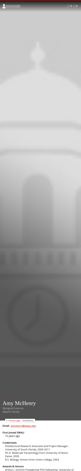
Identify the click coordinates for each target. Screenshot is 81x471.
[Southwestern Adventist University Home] (12, 5)
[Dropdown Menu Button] (71, 6)
